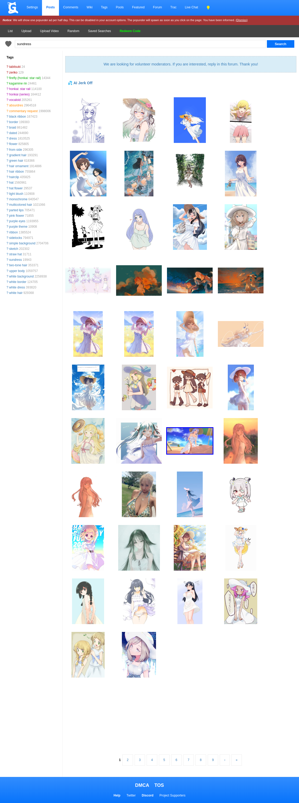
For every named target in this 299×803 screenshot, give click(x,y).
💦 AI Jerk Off (80, 83)
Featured (138, 7)
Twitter (131, 795)
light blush (16, 194)
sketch (13, 249)
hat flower (16, 188)
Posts (50, 7)
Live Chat (191, 7)
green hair (16, 160)
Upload (26, 31)
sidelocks (15, 238)
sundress (15, 260)
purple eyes (17, 221)
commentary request (23, 111)
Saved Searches (99, 31)
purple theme (18, 226)
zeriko (13, 72)
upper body (17, 271)
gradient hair (18, 155)
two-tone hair (18, 265)
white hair (15, 293)
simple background (22, 243)
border (13, 122)
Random (73, 31)
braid (12, 127)
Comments (70, 7)
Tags (104, 7)
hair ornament (18, 166)
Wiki (90, 7)
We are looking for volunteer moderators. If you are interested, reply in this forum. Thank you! (181, 64)
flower (13, 144)
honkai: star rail (19, 89)
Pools (120, 7)
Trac (173, 7)
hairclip (14, 177)
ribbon (13, 232)
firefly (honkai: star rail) (25, 78)
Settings (32, 7)
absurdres (16, 105)
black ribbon (17, 116)
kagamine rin (18, 83)
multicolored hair (20, 205)
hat (11, 182)
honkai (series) (19, 94)
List (10, 31)
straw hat (15, 254)
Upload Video (49, 31)
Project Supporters (172, 795)
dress (13, 138)
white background (21, 276)
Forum (157, 7)
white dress (17, 287)
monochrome (18, 199)
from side (15, 150)
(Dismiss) (242, 20)
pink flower (16, 216)
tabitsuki (15, 67)
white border (17, 282)
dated (13, 133)
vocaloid (15, 100)
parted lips (16, 210)
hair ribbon (16, 171)
